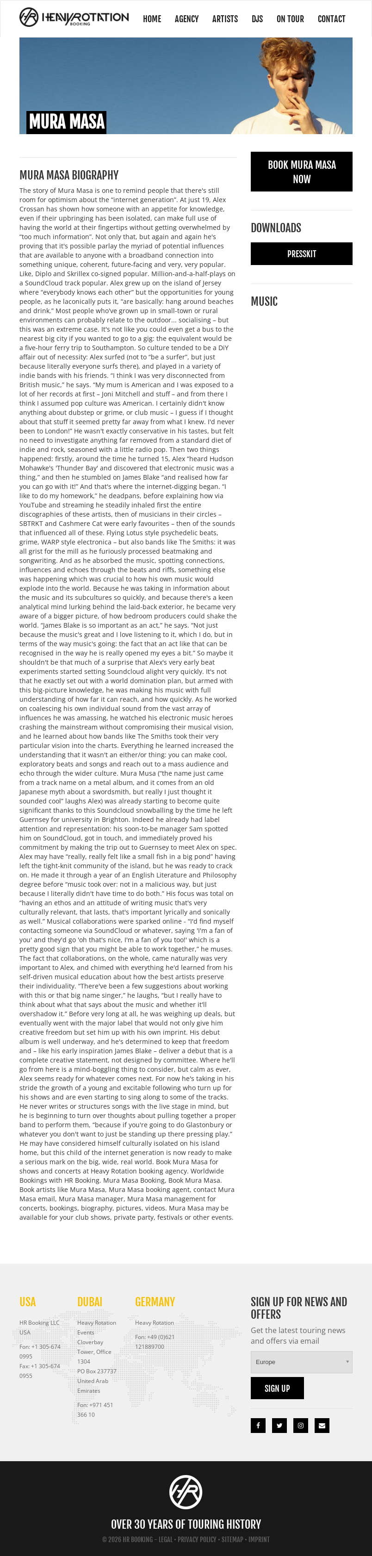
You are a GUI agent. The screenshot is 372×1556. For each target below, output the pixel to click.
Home (152, 19)
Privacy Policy (197, 1540)
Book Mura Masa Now (302, 172)
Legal (166, 1540)
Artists (225, 19)
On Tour (290, 19)
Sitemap (232, 1540)
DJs (257, 19)
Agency (186, 19)
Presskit (301, 254)
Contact (332, 19)
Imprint (259, 1540)
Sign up (277, 1388)
